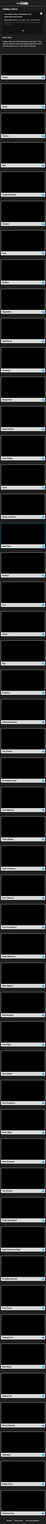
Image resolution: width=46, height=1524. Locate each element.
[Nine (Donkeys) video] (23, 1151)
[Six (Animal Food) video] (23, 770)
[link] (22, 4)
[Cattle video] (23, 623)
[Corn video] (23, 594)
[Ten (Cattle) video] (23, 1063)
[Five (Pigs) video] (23, 1033)
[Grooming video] (23, 359)
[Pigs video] (23, 652)
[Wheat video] (23, 66)
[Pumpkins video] (23, 682)
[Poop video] (23, 242)
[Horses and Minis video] (23, 506)
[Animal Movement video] (23, 711)
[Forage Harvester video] (23, 184)
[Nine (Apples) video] (23, 975)
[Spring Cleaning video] (23, 1414)
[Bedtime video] (23, 272)
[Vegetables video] (23, 301)
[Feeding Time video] (23, 1326)
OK (23, 31)
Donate (9, 1521)
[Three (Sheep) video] (23, 828)
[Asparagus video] (23, 1444)
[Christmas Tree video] (23, 1502)
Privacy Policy (18, 1521)
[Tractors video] (23, 125)
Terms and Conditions (32, 1521)
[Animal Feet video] (23, 389)
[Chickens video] (23, 213)
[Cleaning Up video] (23, 330)
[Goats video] (23, 477)
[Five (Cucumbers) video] (23, 916)
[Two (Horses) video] (23, 1180)
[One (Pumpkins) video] (23, 1092)
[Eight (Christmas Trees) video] (23, 1239)
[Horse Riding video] (23, 447)
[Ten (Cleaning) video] (23, 799)
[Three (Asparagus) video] (23, 1209)
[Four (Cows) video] (23, 1297)
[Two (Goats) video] (23, 740)
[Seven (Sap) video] (23, 1121)
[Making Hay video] (23, 1385)
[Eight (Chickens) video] (23, 858)
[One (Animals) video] (23, 1004)
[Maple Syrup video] (23, 1473)
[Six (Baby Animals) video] (23, 1268)
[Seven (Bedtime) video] (23, 945)
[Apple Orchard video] (23, 418)
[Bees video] (23, 154)
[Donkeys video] (23, 565)
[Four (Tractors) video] (23, 887)
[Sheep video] (23, 96)
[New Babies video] (23, 1356)
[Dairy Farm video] (23, 535)
